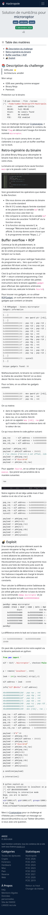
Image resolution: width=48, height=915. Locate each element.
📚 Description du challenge (19, 48)
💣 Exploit (10, 58)
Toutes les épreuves (11, 855)
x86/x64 (23, 22)
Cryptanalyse (36, 123)
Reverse (5, 874)
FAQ (3, 889)
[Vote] (24, 32)
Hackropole (11, 4)
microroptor (24, 16)
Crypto (5, 858)
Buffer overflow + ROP (16, 54)
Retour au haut (33, 885)
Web (4, 877)
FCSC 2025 (31, 861)
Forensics (6, 861)
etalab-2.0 (20, 846)
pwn (16, 22)
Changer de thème (35, 888)
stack (32, 22)
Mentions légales (10, 892)
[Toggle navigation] (42, 3)
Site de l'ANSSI (8, 902)
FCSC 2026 (31, 858)
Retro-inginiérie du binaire (18, 51)
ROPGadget (7, 297)
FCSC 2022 (31, 871)
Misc (4, 868)
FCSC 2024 (31, 865)
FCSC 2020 (31, 877)
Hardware (6, 865)
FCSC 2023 (31, 868)
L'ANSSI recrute (9, 905)
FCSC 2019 (31, 880)
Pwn (4, 871)
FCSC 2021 (31, 874)
